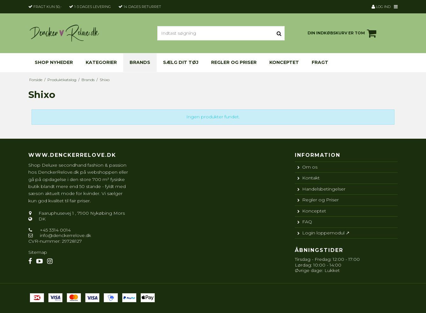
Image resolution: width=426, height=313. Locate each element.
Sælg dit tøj (180, 62)
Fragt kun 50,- (47, 6)
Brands (140, 62)
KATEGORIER (101, 62)
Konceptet (284, 62)
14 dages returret (142, 6)
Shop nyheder (54, 62)
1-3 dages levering (92, 6)
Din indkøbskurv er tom (343, 33)
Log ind (381, 6)
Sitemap (37, 252)
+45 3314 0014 (55, 230)
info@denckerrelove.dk (65, 235)
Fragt (320, 62)
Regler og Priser (234, 62)
